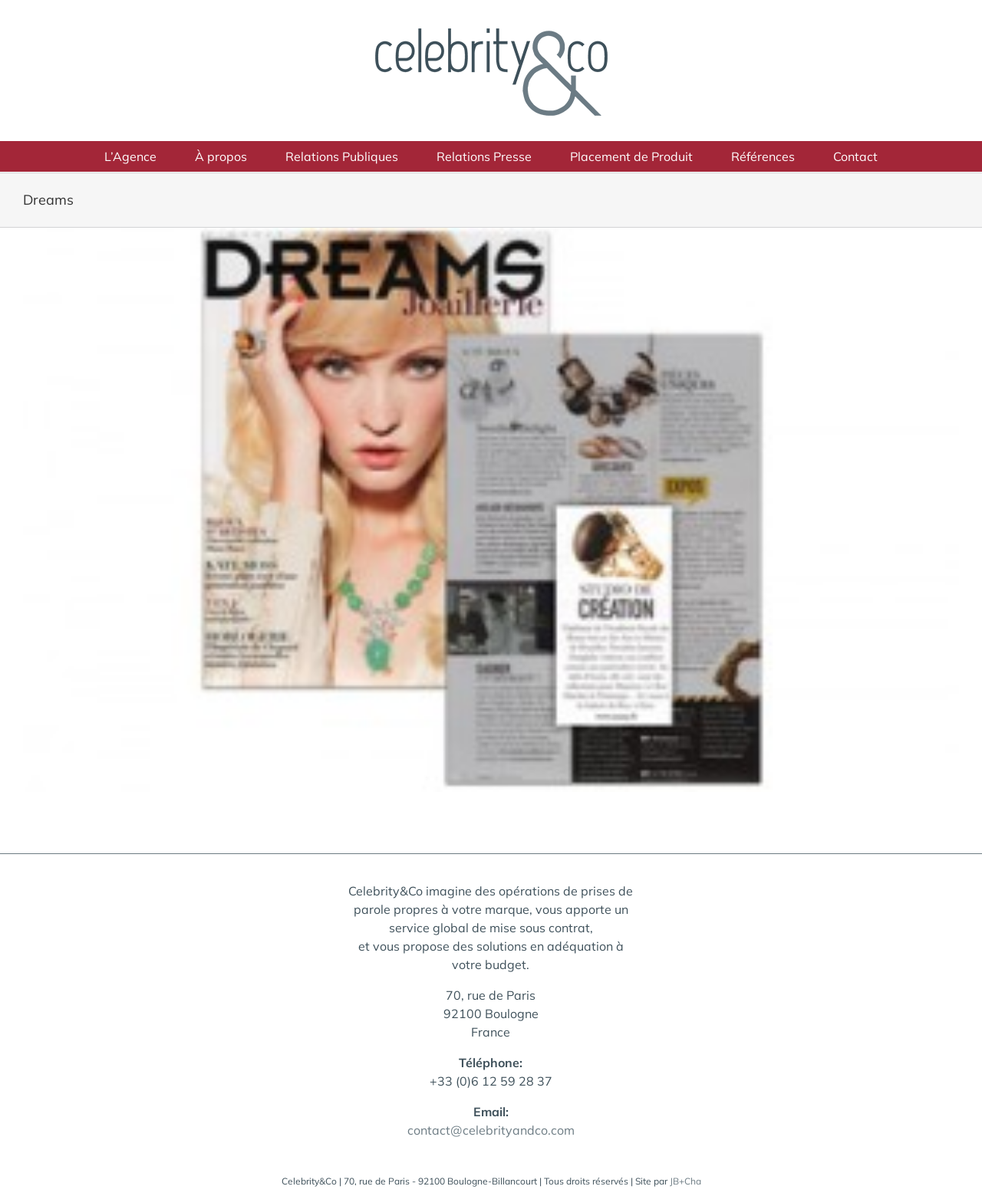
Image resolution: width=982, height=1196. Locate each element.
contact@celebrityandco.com (491, 1130)
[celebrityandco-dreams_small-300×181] (491, 510)
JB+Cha (685, 1181)
